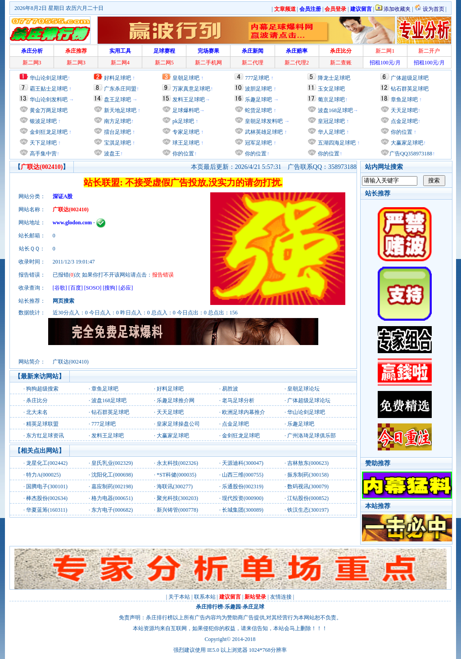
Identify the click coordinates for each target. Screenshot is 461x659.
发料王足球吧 (188, 99)
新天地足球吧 (119, 110)
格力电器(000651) (112, 498)
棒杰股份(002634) (47, 498)
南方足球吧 (117, 121)
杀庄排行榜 (209, 607)
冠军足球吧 (258, 143)
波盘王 (111, 153)
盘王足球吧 (117, 99)
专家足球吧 (185, 132)
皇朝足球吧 (185, 78)
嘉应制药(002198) (112, 486)
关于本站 (179, 597)
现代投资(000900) (242, 498)
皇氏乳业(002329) (112, 463)
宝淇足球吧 (117, 143)
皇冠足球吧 (330, 121)
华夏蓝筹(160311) (47, 510)
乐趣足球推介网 (175, 400)
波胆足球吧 (258, 89)
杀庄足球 (253, 607)
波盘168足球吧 (335, 110)
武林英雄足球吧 (263, 132)
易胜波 (230, 389)
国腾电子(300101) (47, 486)
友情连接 (281, 597)
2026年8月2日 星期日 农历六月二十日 (59, 8)
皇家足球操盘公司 (178, 424)
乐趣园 (233, 607)
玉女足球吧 (331, 89)
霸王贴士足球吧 (49, 89)
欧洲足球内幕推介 (243, 412)
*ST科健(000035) (176, 475)
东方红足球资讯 (45, 435)
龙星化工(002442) (47, 463)
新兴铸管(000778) (177, 510)
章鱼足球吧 (404, 99)
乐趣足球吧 (258, 99)
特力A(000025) (43, 475)
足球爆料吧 (185, 110)
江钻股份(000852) (308, 498)
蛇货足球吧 (259, 110)
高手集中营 (42, 153)
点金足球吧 (403, 121)
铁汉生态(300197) (308, 510)
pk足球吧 (182, 121)
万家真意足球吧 (191, 89)
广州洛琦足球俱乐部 (311, 435)
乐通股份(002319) (242, 486)
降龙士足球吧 (334, 78)
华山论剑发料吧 (49, 99)
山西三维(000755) (242, 475)
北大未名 (37, 412)
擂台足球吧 (117, 132)
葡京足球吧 (331, 99)
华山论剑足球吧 (49, 78)
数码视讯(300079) (308, 486)
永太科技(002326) (177, 463)
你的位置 (182, 153)
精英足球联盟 (42, 424)
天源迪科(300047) (242, 463)
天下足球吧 (42, 143)
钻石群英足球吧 (410, 89)
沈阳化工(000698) (112, 475)
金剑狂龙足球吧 (48, 132)
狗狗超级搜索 (42, 389)
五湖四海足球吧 (336, 143)
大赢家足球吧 (406, 143)
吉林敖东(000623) (308, 463)
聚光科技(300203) (177, 498)
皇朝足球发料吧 (263, 121)
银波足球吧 (43, 121)
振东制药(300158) (308, 475)
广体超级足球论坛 (308, 400)
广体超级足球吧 (410, 78)
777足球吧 (257, 78)
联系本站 (205, 597)
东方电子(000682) (112, 510)
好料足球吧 (117, 78)
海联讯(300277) (175, 486)
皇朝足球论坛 (303, 389)
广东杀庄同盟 (120, 89)
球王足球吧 (185, 143)
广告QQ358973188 (410, 153)
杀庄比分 (37, 400)
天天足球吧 (403, 110)
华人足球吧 (330, 132)
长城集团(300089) (242, 510)
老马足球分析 (238, 400)
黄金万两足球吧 (49, 110)
